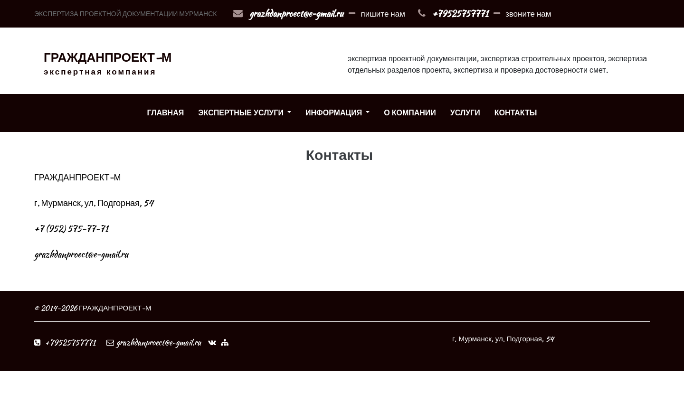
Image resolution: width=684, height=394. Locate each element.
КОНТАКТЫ (515, 112)
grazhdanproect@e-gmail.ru (296, 13)
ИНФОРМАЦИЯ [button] (334, 112)
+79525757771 (460, 13)
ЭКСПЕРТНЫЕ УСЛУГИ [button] (241, 112)
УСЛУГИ (465, 112)
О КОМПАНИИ (410, 112)
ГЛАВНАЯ (165, 112)
